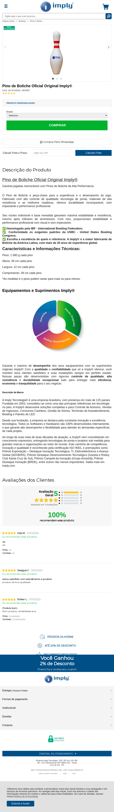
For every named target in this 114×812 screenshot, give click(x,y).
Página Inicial (8, 21)
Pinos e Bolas (36, 21)
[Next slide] (108, 47)
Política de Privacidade (26, 796)
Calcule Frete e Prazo (15, 153)
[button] (53, 78)
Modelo (9, 112)
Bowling (22, 21)
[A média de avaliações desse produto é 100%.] (9, 93)
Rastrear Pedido (20, 690)
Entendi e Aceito (20, 803)
